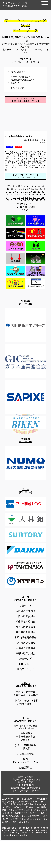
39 (40, 194)
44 (22, 197)
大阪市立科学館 (25, 753)
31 (8, 194)
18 (32, 189)
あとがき (15, 82)
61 (25, 203)
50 (8, 200)
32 (12, 194)
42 (14, 197)
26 (26, 191)
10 (38, 186)
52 (16, 200)
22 (10, 191)
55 (28, 200)
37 (32, 194)
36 (28, 194)
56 (32, 200)
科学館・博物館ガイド (21, 77)
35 (24, 194)
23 (14, 191)
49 (42, 197)
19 (36, 189)
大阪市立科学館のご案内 (23, 80)
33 (16, 194)
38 (36, 194)
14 (16, 189)
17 (28, 189)
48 (38, 197)
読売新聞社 (25, 767)
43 (18, 197)
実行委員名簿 (17, 88)
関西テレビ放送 (25, 669)
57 (36, 200)
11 (42, 186)
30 (42, 191)
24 (18, 191)
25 (22, 191)
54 (24, 200)
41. (19, 136)
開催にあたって (18, 71)
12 (8, 189)
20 (40, 189)
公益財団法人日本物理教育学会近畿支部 (25, 736)
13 (12, 189)
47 (34, 197)
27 (30, 191)
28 (34, 191)
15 (20, 189)
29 (38, 191)
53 (20, 200)
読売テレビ (25, 658)
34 (20, 194)
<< (9, 185)
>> (30, 203)
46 (30, 197)
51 (12, 200)
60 (21, 203)
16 (24, 189)
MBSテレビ (25, 664)
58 (40, 200)
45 (26, 197)
